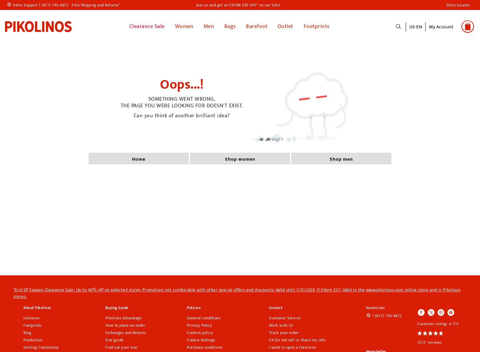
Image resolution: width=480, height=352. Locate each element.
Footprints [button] (317, 26)
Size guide (114, 340)
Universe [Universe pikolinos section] (31, 318)
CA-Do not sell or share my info (297, 340)
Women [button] (184, 26)
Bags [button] (230, 26)
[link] (38, 26)
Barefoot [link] (256, 26)
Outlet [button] (285, 26)
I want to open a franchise (292, 347)
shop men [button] (341, 159)
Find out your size (121, 347)
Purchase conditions (205, 347)
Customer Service (285, 318)
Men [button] (209, 26)
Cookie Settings (201, 340)
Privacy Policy (199, 325)
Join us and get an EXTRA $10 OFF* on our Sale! (238, 5)
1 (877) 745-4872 (387, 316)
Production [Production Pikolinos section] (32, 340)
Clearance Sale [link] (147, 26)
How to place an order (125, 325)
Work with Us (281, 325)
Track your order (284, 333)
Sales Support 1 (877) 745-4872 (40, 5)
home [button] (138, 159)
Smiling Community (41, 347)
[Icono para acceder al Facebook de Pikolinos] (421, 313)
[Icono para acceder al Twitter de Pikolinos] (431, 313)
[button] (441, 30)
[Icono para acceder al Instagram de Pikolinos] (440, 313)
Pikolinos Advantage (123, 318)
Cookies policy (200, 333)
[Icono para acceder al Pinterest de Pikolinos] (450, 313)
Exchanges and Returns (125, 333)
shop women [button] (240, 159)
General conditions (203, 318)
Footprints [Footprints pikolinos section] (32, 325)
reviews (434, 342)
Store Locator (458, 5)
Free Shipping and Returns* (96, 5)
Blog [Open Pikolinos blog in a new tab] (27, 333)
